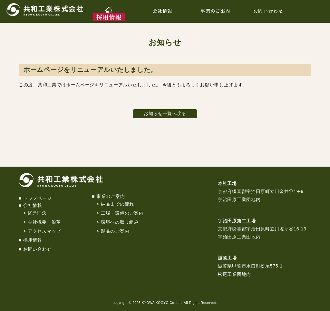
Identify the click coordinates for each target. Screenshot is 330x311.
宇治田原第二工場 (237, 220)
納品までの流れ (117, 204)
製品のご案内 (115, 231)
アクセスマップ (44, 231)
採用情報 (32, 240)
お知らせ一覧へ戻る (165, 113)
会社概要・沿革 (44, 222)
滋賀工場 (227, 257)
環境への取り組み (120, 222)
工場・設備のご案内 (122, 213)
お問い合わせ (37, 249)
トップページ (37, 198)
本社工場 (227, 183)
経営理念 (37, 213)
